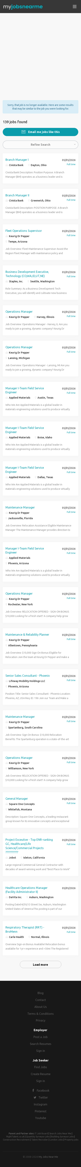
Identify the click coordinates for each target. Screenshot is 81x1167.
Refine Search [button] (40, 144)
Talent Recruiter (39, 1139)
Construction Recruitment (16, 1139)
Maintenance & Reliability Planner (27, 634)
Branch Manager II (17, 195)
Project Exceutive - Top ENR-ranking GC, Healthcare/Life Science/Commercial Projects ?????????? (29, 846)
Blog (40, 993)
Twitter (43, 1097)
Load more (40, 964)
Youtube (40, 1118)
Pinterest (40, 1111)
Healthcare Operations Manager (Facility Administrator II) (26, 890)
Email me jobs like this (43, 132)
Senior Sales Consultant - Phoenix (27, 675)
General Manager (16, 798)
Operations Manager (19, 311)
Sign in (40, 1050)
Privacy (40, 1020)
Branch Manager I (17, 159)
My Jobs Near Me (48, 1156)
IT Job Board (41, 1133)
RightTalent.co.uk (15, 1136)
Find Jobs (40, 1067)
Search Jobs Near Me (60, 1133)
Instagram (40, 1104)
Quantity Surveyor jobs (38, 1136)
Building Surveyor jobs (62, 1136)
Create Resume (40, 1074)
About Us (40, 1006)
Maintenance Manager (20, 507)
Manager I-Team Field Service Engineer (24, 390)
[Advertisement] (40, 53)
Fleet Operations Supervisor (23, 230)
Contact (40, 1000)
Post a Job (40, 1037)
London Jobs (56, 1139)
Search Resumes (40, 1043)
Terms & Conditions (40, 1013)
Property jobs (71, 1139)
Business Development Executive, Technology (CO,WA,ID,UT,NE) (27, 274)
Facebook (43, 1090)
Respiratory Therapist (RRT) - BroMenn (24, 929)
